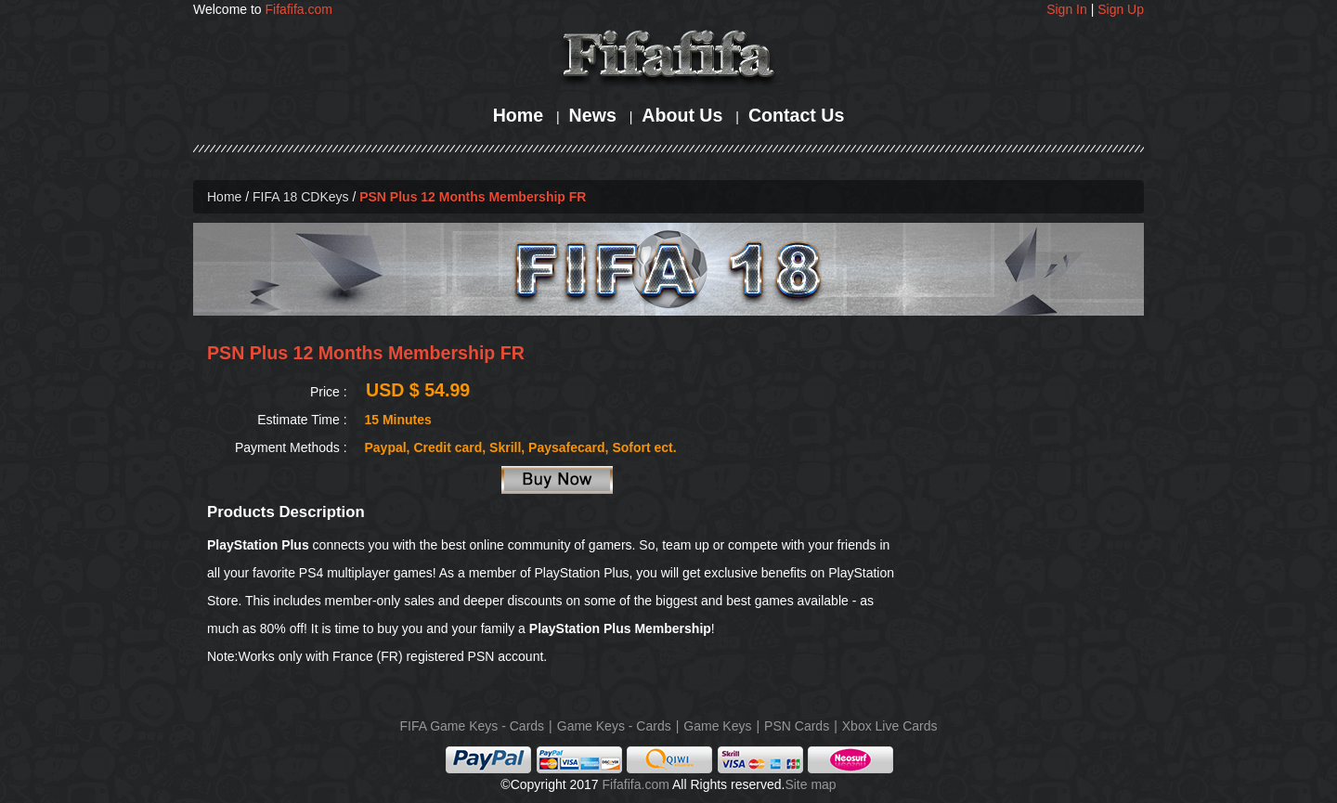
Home (518, 115)
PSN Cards (796, 726)
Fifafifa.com (299, 9)
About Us (682, 115)
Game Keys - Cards (614, 726)
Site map (810, 784)
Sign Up (1120, 9)
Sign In (1066, 9)
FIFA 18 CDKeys (300, 196)
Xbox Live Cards (890, 726)
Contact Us (796, 115)
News (593, 115)
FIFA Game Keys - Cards (472, 726)
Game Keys (717, 726)
